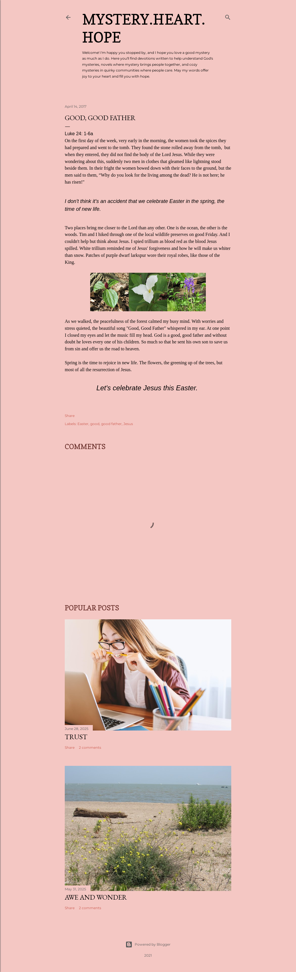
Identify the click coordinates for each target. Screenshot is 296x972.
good (94, 424)
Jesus (128, 424)
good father (111, 424)
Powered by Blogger (148, 944)
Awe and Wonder (96, 897)
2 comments (90, 747)
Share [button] (70, 415)
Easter (82, 424)
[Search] (227, 16)
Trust (76, 736)
